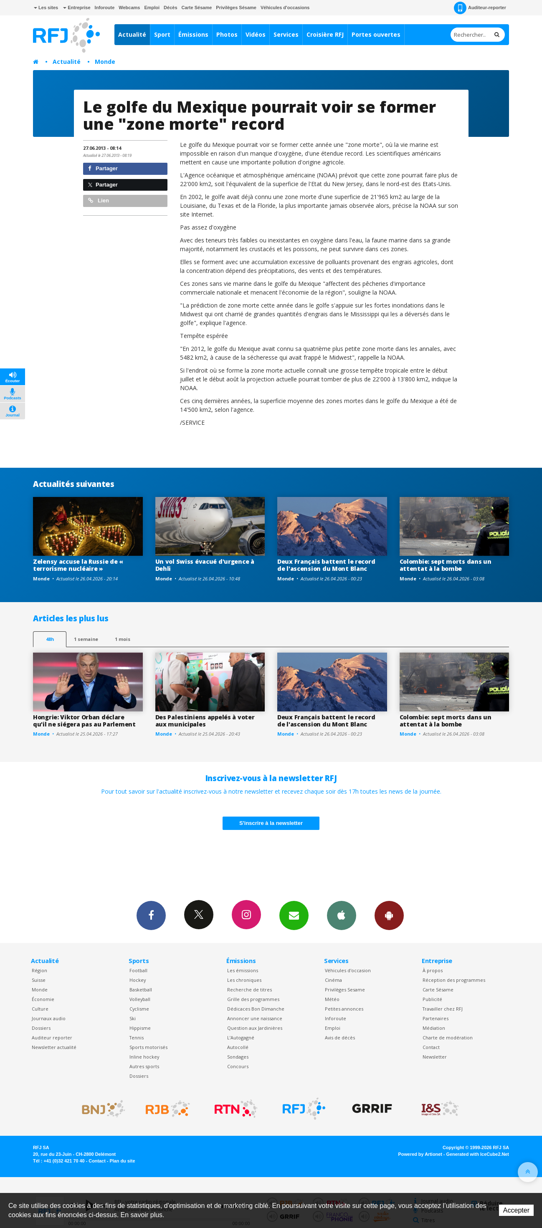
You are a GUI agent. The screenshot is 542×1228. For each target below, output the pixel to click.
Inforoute (105, 7)
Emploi (152, 7)
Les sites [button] (46, 7)
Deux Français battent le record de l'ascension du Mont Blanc (326, 564)
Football (138, 970)
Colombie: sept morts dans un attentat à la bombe (445, 564)
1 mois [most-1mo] (122, 639)
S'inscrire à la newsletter (271, 823)
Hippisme (140, 1028)
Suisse (39, 980)
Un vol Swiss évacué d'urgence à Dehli (204, 564)
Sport (162, 34)
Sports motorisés (148, 1047)
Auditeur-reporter (480, 8)
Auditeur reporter (52, 1037)
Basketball (140, 989)
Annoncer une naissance (254, 1018)
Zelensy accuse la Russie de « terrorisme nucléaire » (78, 564)
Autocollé (237, 1047)
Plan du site (122, 1160)
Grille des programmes (253, 999)
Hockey (137, 980)
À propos (433, 970)
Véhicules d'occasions (285, 7)
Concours (237, 1066)
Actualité (132, 34)
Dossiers (41, 1028)
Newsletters (294, 915)
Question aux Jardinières (254, 1028)
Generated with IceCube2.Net (477, 1154)
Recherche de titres (249, 989)
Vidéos (256, 34)
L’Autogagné (240, 1037)
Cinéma (333, 980)
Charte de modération (448, 1037)
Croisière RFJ (325, 34)
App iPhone (341, 915)
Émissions (193, 34)
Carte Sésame (197, 7)
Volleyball (139, 999)
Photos (227, 34)
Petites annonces (344, 1008)
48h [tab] (50, 639)
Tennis (136, 1037)
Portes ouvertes (376, 34)
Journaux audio (49, 1018)
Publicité (432, 999)
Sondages (237, 1056)
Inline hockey (144, 1056)
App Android (389, 915)
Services (286, 34)
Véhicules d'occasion (348, 970)
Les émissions (242, 970)
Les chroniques (244, 980)
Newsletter (435, 1056)
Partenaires (435, 1018)
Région (39, 970)
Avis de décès (340, 1037)
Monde (105, 62)
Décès (170, 7)
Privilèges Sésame (236, 7)
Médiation (434, 1028)
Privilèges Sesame (345, 989)
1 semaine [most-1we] (86, 639)
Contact (431, 1047)
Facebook (151, 915)
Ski (132, 1018)
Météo (332, 999)
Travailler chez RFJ (443, 1008)
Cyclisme (139, 1008)
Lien (98, 200)
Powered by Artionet (420, 1154)
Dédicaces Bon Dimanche (255, 1008)
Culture (40, 1008)
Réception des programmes (454, 980)
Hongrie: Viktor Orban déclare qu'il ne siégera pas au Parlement (84, 720)
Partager (103, 168)
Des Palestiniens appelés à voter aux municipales (205, 720)
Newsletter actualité (54, 1047)
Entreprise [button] (76, 7)
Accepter (516, 1210)
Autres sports (144, 1066)
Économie (43, 999)
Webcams (129, 7)
